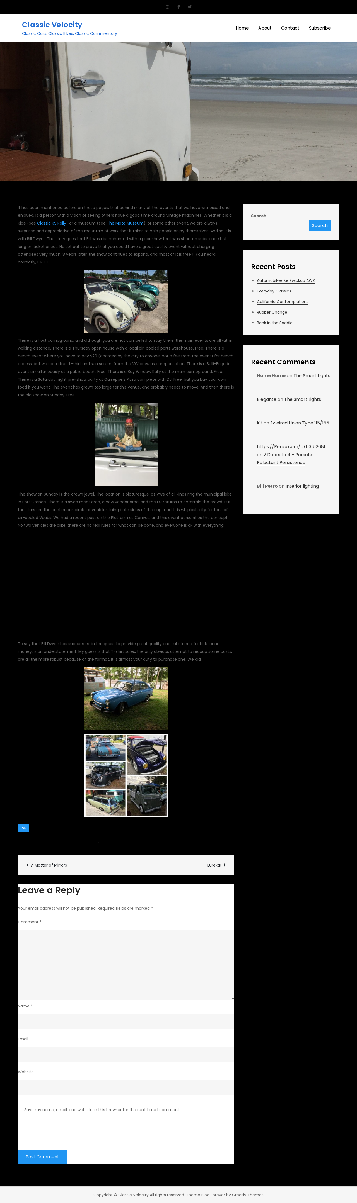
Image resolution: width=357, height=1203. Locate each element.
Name (25, 1006)
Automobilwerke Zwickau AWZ (286, 280)
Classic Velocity (52, 25)
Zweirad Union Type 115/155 (299, 423)
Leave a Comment (144, 841)
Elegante (266, 399)
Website (26, 1072)
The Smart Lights (311, 375)
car (95, 841)
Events (106, 841)
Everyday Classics (274, 291)
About (265, 28)
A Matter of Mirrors (49, 865)
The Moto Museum (125, 223)
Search (258, 216)
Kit (259, 423)
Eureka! (214, 865)
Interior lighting (302, 486)
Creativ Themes (248, 1195)
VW (23, 828)
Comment (30, 922)
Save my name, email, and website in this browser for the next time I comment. (102, 1110)
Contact (290, 28)
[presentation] (60, 1128)
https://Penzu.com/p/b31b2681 (291, 446)
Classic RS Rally (51, 223)
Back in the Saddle (275, 323)
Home (242, 28)
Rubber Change (272, 312)
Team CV (33, 841)
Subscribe (320, 28)
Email (24, 1039)
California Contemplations (282, 301)
